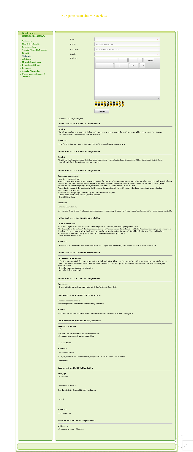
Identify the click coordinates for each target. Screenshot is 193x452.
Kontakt (25, 53)
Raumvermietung (29, 47)
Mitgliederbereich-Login (31, 62)
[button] (98, 60)
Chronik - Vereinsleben (31, 71)
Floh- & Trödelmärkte (31, 44)
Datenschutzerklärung (31, 65)
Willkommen (27, 41)
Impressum (26, 68)
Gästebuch (26, 56)
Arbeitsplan (27, 59)
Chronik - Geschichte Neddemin (34, 50)
